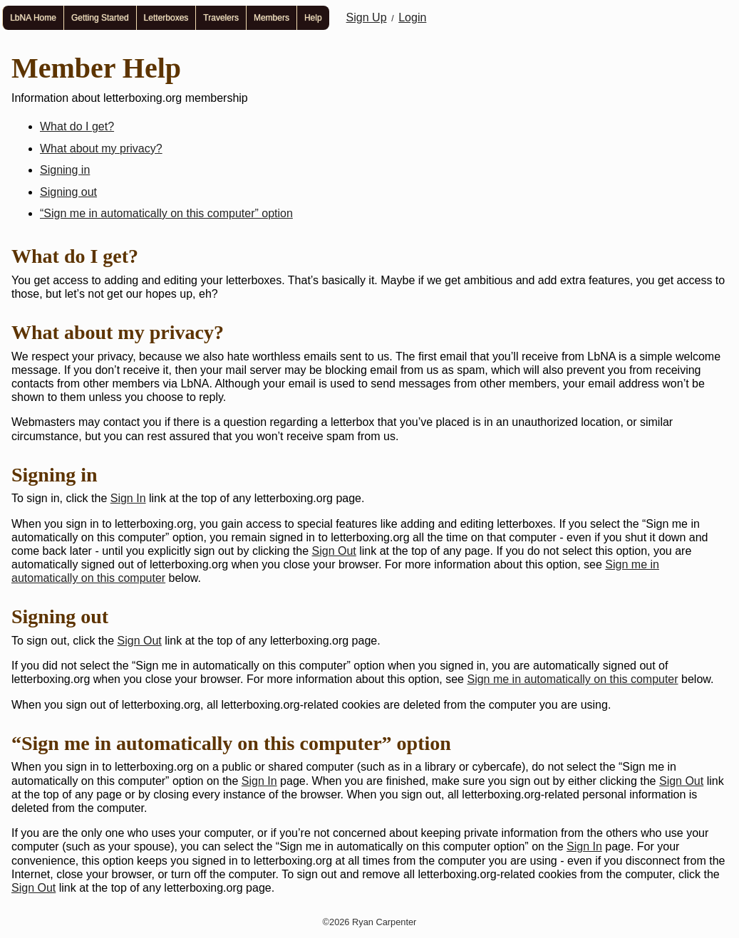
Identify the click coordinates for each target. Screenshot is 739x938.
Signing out (68, 192)
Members (271, 18)
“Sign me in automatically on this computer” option (166, 213)
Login (412, 17)
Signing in (65, 170)
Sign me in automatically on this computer (572, 679)
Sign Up (366, 17)
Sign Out (334, 551)
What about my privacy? (101, 148)
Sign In (128, 498)
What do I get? (77, 126)
